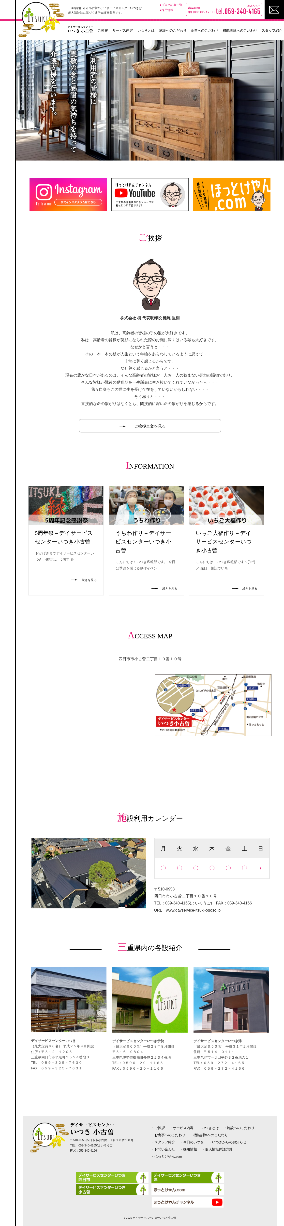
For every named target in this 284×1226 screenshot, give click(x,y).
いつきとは (146, 30)
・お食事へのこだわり (168, 1135)
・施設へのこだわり (239, 1128)
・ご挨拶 (158, 1128)
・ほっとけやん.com (166, 1156)
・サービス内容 (181, 1128)
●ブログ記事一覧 (171, 4)
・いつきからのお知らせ (227, 1142)
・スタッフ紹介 (163, 1142)
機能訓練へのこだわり (240, 30)
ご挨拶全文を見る (150, 426)
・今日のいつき (192, 1142)
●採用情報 (166, 10)
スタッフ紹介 (272, 30)
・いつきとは (208, 1128)
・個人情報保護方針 (217, 1149)
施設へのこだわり (173, 30)
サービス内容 (122, 30)
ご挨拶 (103, 30)
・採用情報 (188, 1149)
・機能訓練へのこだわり (209, 1135)
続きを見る (89, 580)
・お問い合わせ (163, 1149)
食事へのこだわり (204, 30)
